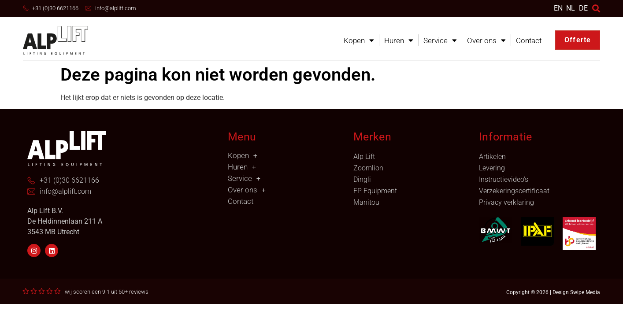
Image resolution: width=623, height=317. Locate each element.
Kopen (359, 40)
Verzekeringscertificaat (514, 191)
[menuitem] (558, 8)
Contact (528, 40)
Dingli (362, 179)
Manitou (366, 202)
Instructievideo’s (503, 179)
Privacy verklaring (506, 202)
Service (440, 40)
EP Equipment (375, 191)
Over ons (486, 40)
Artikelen (492, 156)
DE (583, 8)
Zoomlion (368, 168)
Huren (398, 40)
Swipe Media (585, 292)
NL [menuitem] (570, 8)
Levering (492, 168)
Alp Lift (364, 156)
